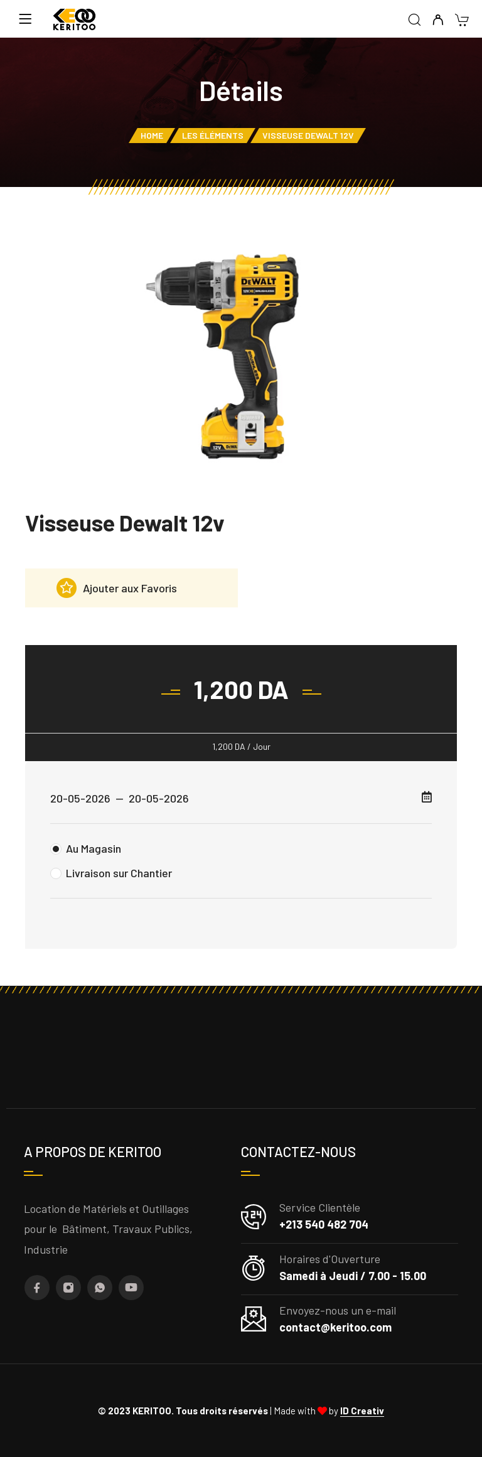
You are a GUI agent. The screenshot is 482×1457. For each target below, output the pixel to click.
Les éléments (213, 135)
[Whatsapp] (99, 1287)
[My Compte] (437, 20)
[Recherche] (414, 20)
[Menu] (25, 19)
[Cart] (461, 21)
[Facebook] (37, 1287)
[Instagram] (68, 1287)
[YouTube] (131, 1287)
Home (152, 135)
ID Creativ (362, 1410)
